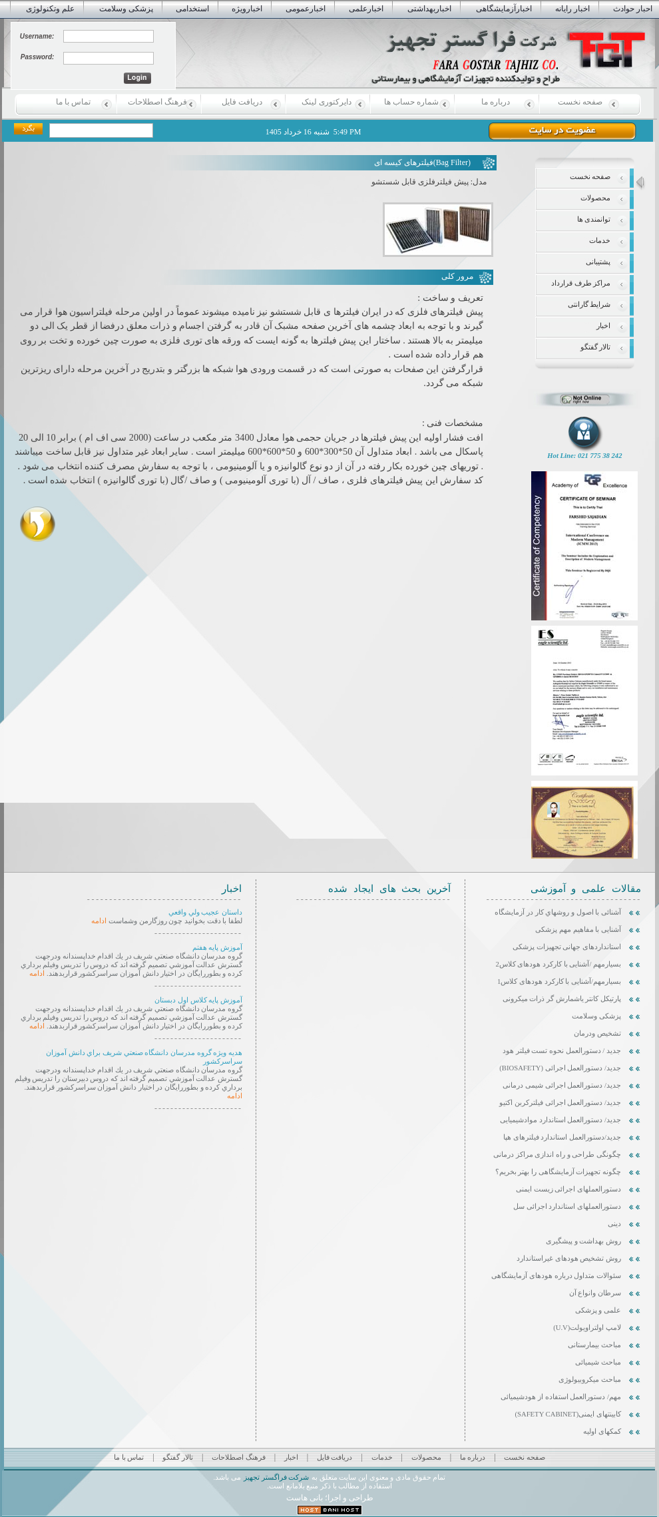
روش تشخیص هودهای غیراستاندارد (569, 1258)
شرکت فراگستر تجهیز (276, 1477)
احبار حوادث (632, 8)
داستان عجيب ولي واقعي (205, 912)
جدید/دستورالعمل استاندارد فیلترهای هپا (562, 1137)
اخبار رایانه (572, 8)
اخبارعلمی (366, 8)
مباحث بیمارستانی (594, 1345)
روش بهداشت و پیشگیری (583, 1241)
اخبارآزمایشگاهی (504, 8)
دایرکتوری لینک (326, 102)
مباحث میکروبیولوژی (589, 1379)
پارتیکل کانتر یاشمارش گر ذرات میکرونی (562, 998)
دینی (614, 1223)
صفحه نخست (580, 102)
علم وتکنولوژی (50, 8)
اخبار (603, 325)
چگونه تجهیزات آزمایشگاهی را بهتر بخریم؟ (558, 1172)
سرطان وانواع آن (595, 1293)
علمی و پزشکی (598, 1310)
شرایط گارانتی (589, 304)
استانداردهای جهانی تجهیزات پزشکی (567, 947)
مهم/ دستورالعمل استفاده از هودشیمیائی (561, 1397)
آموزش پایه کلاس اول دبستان (198, 1000)
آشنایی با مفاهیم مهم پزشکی (578, 929)
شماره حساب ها (411, 102)
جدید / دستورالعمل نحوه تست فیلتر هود (562, 1050)
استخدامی (192, 8)
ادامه (99, 921)
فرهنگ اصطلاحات (157, 102)
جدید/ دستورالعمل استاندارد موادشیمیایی (560, 1120)
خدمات (599, 240)
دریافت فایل (242, 102)
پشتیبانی (598, 262)
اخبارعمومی (306, 8)
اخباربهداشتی (429, 8)
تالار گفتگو (595, 347)
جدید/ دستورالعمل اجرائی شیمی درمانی (562, 1085)
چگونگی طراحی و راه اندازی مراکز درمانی (557, 1154)
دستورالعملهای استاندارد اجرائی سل (567, 1206)
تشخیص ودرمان (597, 1033)
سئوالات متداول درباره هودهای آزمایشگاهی (556, 1275)
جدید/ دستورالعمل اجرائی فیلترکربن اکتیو (560, 1102)
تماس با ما (73, 102)
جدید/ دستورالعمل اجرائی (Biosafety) (560, 1068)
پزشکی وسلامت (126, 8)
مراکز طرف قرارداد (580, 283)
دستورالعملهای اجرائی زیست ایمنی (568, 1189)
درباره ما (495, 102)
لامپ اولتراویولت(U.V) (587, 1327)
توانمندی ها (594, 219)
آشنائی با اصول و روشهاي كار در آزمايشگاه (558, 912)
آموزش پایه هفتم (217, 947)
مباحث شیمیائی (598, 1362)
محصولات (595, 198)
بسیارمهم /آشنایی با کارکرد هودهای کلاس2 (558, 964)
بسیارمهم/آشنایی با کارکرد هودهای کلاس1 (559, 981)
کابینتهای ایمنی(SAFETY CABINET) (568, 1414)
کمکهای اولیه (602, 1431)
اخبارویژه (247, 8)
